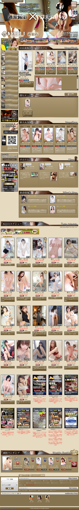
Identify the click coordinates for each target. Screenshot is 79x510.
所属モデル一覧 (64, 480)
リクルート (54, 490)
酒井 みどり (48, 142)
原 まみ (48, 166)
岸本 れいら (55, 326)
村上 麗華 (59, 142)
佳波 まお (23, 361)
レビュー (22, 482)
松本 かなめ (55, 361)
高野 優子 (50, 64)
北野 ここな (71, 142)
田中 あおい (72, 64)
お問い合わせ (33, 490)
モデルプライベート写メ (67, 482)
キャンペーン (54, 480)
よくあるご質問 (23, 490)
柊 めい (22, 76)
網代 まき (23, 326)
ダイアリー (73, 480)
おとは (36, 142)
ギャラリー (30, 482)
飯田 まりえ (39, 259)
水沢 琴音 (70, 292)
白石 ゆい (38, 292)
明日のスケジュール (36, 480)
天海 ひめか (71, 259)
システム (46, 480)
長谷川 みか (61, 64)
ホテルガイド (55, 482)
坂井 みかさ (71, 326)
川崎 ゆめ (29, 166)
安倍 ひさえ (7, 326)
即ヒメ (21, 485)
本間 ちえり (39, 64)
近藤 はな (7, 292)
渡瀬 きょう (17, 465)
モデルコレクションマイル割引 (42, 482)
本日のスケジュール (24, 480)
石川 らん (54, 259)
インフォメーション (44, 490)
